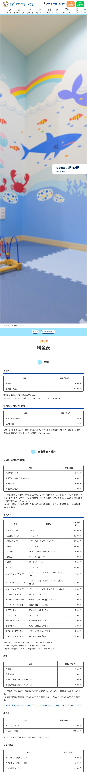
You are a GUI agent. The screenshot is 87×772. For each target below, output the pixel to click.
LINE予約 (80, 4)
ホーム (8, 325)
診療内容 (15, 325)
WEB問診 (70, 4)
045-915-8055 (54, 3)
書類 (32, 332)
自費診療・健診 (48, 332)
